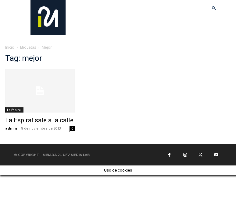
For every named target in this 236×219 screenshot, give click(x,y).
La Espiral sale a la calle (39, 120)
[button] (214, 8)
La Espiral (14, 110)
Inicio (9, 47)
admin (11, 128)
